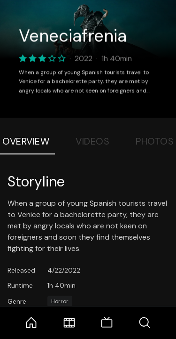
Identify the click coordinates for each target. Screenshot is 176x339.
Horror (60, 301)
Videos (92, 141)
